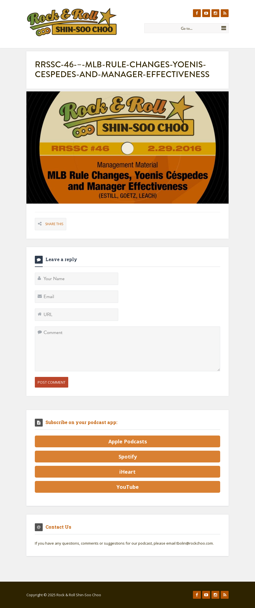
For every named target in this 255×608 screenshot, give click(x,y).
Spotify (128, 456)
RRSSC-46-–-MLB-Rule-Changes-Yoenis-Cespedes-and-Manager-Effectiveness (122, 69)
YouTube (128, 486)
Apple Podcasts (127, 441)
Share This (54, 224)
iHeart (127, 471)
